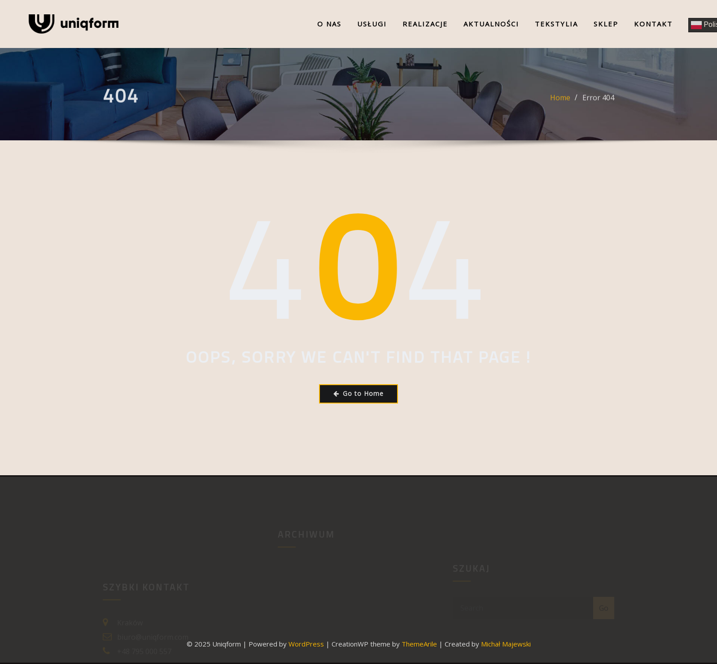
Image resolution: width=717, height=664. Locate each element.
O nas (329, 23)
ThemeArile (419, 643)
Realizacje (425, 23)
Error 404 (598, 101)
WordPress (306, 643)
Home (560, 101)
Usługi (372, 23)
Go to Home (358, 393)
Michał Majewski (506, 643)
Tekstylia (556, 23)
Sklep (606, 23)
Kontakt (653, 23)
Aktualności (491, 23)
